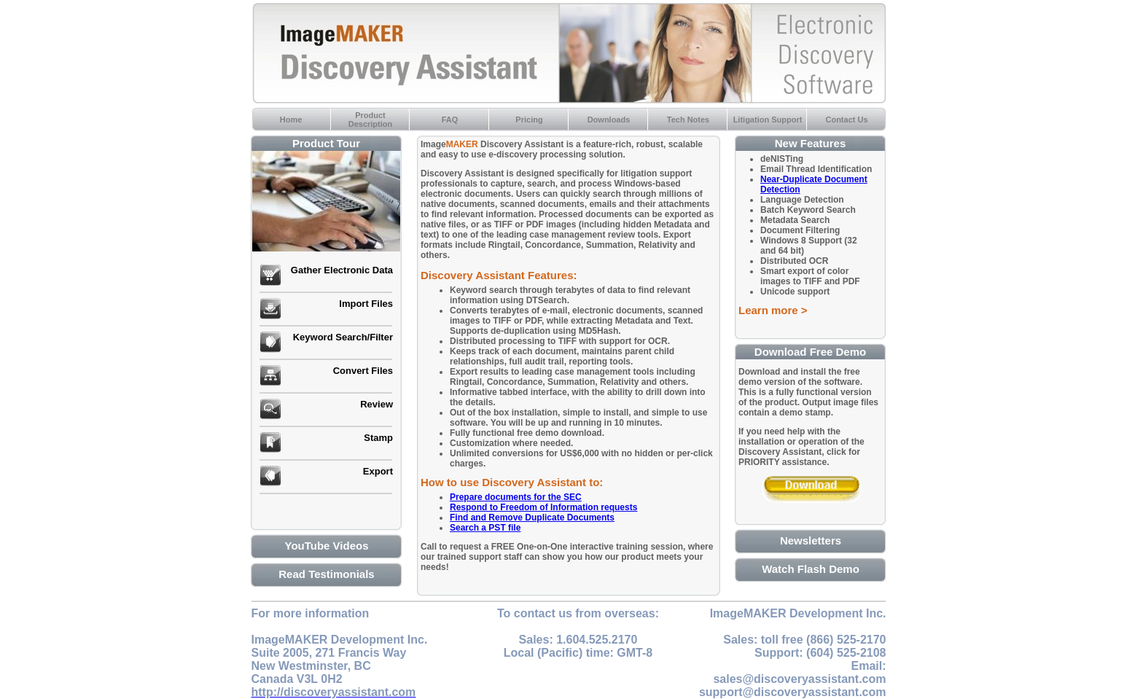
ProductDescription (370, 119)
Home (291, 119)
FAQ (450, 119)
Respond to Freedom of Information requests (543, 507)
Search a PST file (485, 528)
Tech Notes (688, 119)
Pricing (528, 119)
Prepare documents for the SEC (516, 497)
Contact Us (846, 119)
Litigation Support (768, 119)
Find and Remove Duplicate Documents (532, 517)
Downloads (609, 119)
